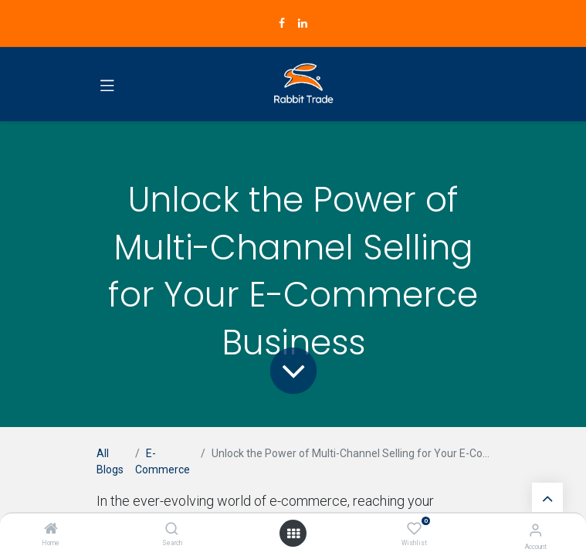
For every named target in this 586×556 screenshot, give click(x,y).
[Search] (171, 530)
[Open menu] (293, 533)
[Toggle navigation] (107, 84)
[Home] (51, 530)
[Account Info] (535, 530)
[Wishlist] (414, 529)
